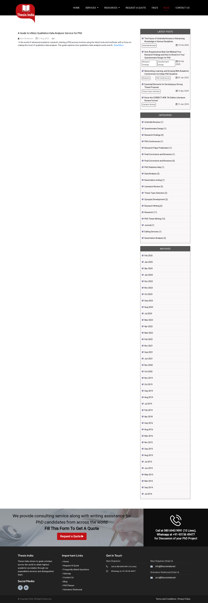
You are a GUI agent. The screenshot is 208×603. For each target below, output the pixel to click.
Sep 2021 (148, 352)
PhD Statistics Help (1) (154, 167)
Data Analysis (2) (151, 174)
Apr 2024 (148, 268)
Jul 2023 (148, 313)
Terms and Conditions (166, 599)
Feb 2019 (148, 410)
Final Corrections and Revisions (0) (159, 161)
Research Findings (146, 63)
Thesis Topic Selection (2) (155, 193)
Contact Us (182, 7)
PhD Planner (68, 585)
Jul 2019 (148, 404)
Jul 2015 (148, 462)
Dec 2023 (148, 281)
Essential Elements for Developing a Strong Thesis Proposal (163, 85)
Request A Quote (70, 565)
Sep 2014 (148, 487)
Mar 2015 (148, 481)
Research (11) (150, 212)
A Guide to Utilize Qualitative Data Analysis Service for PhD (50, 33)
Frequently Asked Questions (75, 569)
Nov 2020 (148, 365)
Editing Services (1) (152, 232)
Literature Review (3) (153, 186)
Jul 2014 (148, 494)
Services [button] (90, 7)
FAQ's (155, 7)
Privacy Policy (183, 599)
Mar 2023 (148, 320)
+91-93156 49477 (184, 534)
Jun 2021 (148, 359)
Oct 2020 (148, 371)
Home (77, 7)
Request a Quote (136, 7)
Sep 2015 (148, 449)
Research (146, 78)
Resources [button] (111, 7)
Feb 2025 (148, 255)
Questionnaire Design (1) (155, 128)
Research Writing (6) (153, 206)
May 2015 (148, 474)
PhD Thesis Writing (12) (154, 219)
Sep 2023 (148, 301)
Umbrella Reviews (149, 45)
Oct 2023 (148, 294)
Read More (119, 45)
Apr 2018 (148, 416)
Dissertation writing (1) (154, 180)
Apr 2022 (148, 326)
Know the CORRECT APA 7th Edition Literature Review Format (164, 99)
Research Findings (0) (154, 135)
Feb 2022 (148, 339)
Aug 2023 (148, 307)
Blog (167, 7)
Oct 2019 (148, 384)
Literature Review (149, 105)
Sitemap (66, 573)
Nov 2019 (148, 378)
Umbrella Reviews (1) (153, 122)
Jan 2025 (148, 262)
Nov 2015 (148, 442)
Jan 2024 (148, 275)
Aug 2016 (148, 429)
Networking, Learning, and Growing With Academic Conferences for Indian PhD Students (166, 72)
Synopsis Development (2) (156, 199)
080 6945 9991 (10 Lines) (179, 530)
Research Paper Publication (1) (158, 148)
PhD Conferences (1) (153, 141)
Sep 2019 (148, 391)
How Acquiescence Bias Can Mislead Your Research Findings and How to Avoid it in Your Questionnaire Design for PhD (164, 55)
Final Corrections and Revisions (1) (159, 154)
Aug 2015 (148, 455)
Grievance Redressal (72, 589)
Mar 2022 (148, 333)
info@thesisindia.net (165, 566)
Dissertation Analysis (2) (155, 238)
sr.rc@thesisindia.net (165, 577)
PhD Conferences (163, 78)
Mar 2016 (148, 436)
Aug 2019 (148, 397)
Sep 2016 (148, 423)
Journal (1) (149, 225)
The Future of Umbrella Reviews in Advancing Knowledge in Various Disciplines (164, 40)
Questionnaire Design (163, 63)
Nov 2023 (148, 288)
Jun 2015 (148, 468)
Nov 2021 (148, 346)
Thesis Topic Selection (151, 91)
